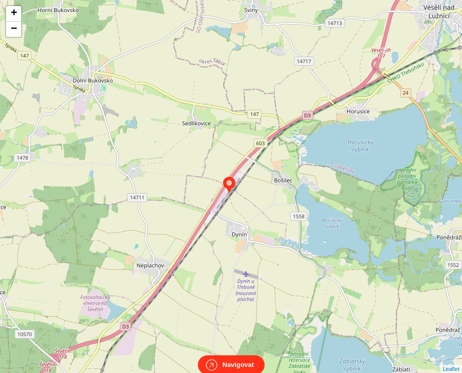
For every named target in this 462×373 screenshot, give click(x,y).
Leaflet (451, 360)
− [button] (14, 29)
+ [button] (14, 13)
